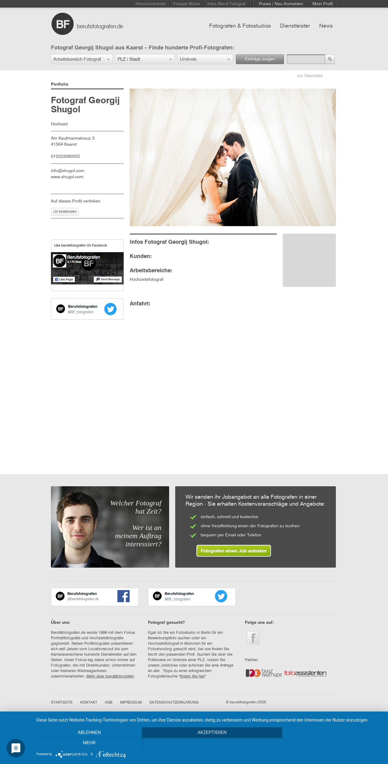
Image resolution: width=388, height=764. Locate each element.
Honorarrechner (150, 4)
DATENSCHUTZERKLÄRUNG (174, 703)
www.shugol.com (67, 177)
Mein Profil (323, 4)
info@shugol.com (67, 171)
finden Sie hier (192, 676)
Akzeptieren (209, 743)
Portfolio (60, 84)
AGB (108, 703)
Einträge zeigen (260, 59)
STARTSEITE (62, 703)
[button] (82, 59)
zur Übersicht (310, 76)
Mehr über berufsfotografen (110, 676)
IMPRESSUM (131, 703)
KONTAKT (88, 703)
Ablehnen (88, 743)
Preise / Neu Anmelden (281, 4)
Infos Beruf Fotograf (226, 4)
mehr (330, 743)
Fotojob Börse (186, 4)
